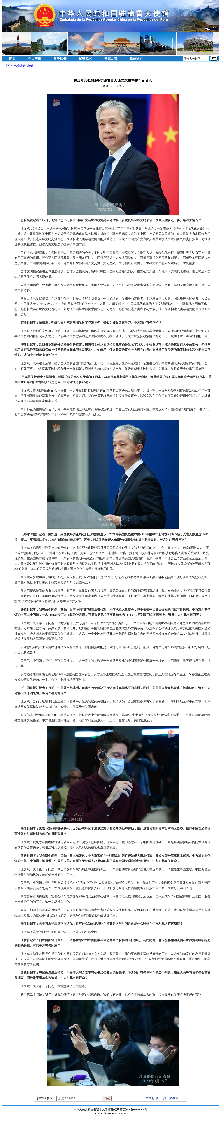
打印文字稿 (171, 1098)
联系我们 (136, 58)
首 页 (12, 58)
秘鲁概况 (85, 58)
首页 (7, 65)
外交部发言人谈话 (22, 65)
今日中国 (34, 58)
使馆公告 (110, 58)
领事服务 (60, 58)
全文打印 (152, 1098)
